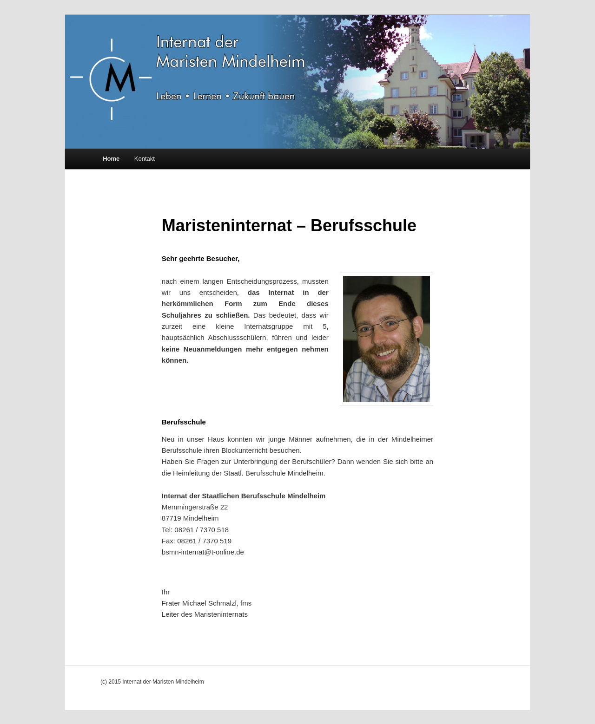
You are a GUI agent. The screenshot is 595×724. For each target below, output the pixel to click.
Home (111, 158)
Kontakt (144, 158)
